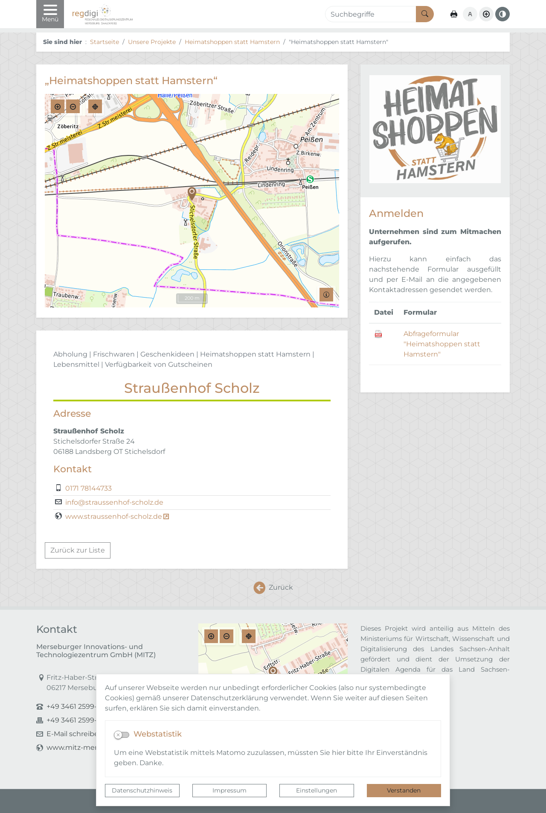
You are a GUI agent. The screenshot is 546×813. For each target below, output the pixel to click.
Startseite (104, 42)
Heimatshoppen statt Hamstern (232, 42)
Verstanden (404, 790)
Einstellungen (316, 790)
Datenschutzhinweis (142, 790)
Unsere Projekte (152, 42)
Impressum (229, 790)
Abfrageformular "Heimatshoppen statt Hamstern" (442, 344)
